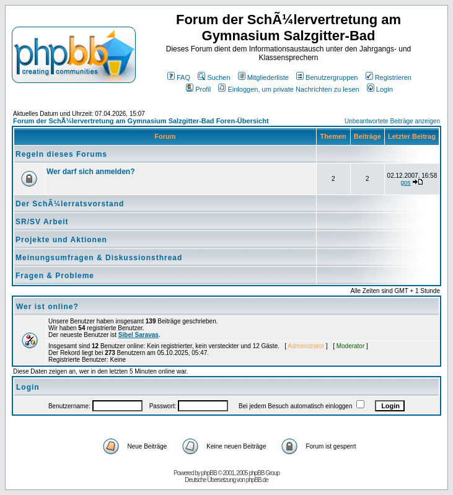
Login (380, 89)
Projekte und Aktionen (61, 239)
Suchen (214, 77)
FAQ (178, 77)
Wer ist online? (47, 306)
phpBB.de (257, 479)
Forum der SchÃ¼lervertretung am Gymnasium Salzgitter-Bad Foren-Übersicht (141, 121)
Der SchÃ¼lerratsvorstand (69, 203)
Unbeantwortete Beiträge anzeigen (392, 121)
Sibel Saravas (138, 334)
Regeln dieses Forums (61, 154)
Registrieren (388, 77)
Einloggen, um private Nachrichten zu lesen (288, 89)
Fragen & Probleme (54, 275)
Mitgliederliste (263, 77)
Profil (198, 89)
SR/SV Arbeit (42, 221)
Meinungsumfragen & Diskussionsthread (98, 257)
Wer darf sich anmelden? (90, 171)
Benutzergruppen (327, 77)
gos (405, 182)
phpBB (209, 473)
